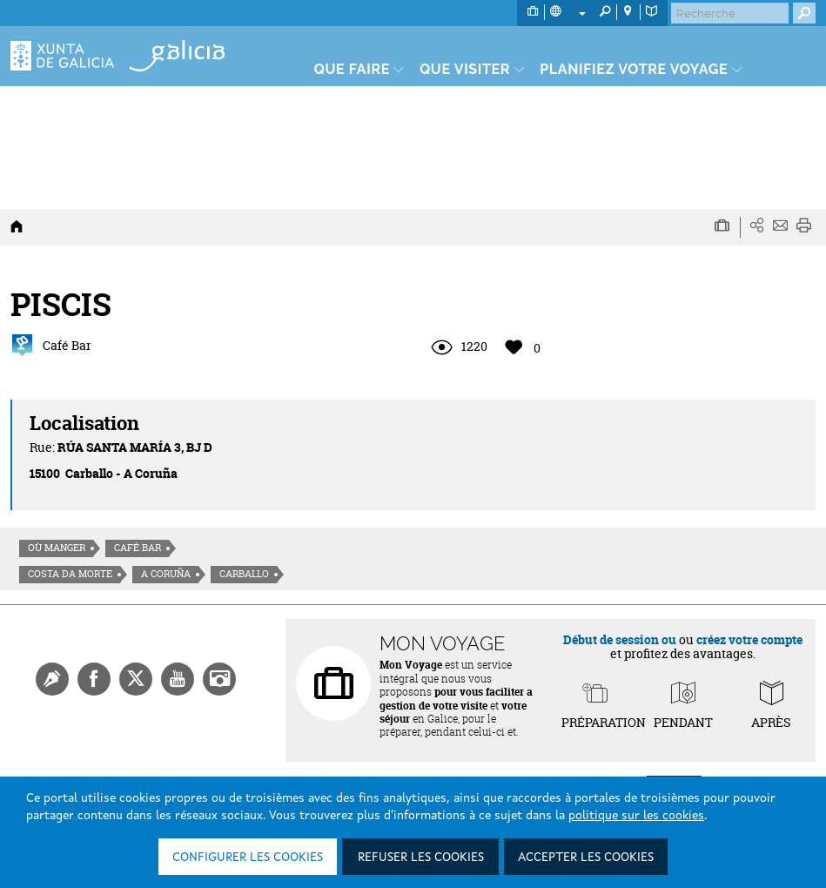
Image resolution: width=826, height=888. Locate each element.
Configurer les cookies (247, 857)
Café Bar (137, 548)
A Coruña (166, 574)
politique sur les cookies (636, 816)
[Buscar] (730, 13)
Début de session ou (619, 639)
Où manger (56, 548)
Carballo (244, 574)
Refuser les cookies (421, 857)
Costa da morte (70, 574)
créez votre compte (749, 639)
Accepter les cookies (586, 857)
